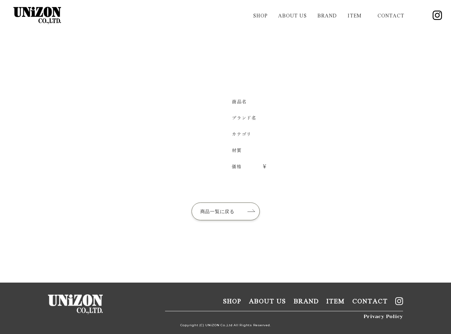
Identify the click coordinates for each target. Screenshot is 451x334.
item (355, 15)
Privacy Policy (383, 316)
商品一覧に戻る (217, 211)
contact (390, 15)
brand (327, 15)
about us (292, 15)
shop (260, 15)
